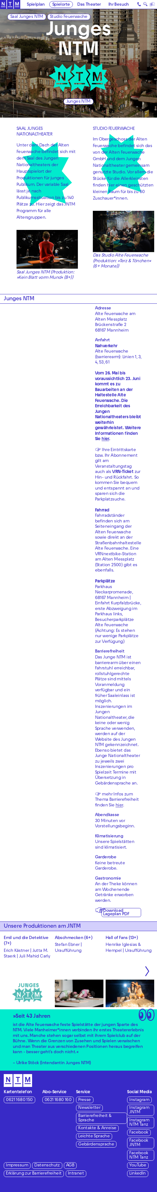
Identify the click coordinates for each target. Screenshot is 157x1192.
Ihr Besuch (118, 5)
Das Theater (89, 5)
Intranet (76, 1174)
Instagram (139, 1100)
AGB (70, 1166)
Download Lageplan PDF (116, 912)
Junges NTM (78, 102)
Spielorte (61, 5)
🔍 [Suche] (145, 5)
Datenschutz (46, 1166)
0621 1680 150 (19, 1100)
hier (119, 806)
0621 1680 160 (58, 1100)
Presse (84, 1100)
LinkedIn (137, 1174)
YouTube (137, 1166)
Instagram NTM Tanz (139, 1122)
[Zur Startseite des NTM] (10, 4)
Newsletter (89, 1108)
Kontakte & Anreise (97, 1128)
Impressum (17, 1166)
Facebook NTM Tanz (138, 1155)
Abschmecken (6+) (73, 938)
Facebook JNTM (138, 1143)
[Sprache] (152, 4)
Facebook (138, 1133)
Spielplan (36, 5)
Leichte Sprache (94, 1136)
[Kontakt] (139, 4)
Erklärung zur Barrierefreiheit (33, 1174)
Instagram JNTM (139, 1110)
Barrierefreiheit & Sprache (95, 1118)
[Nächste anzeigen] (147, 971)
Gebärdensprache (96, 1145)
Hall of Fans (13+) (122, 938)
